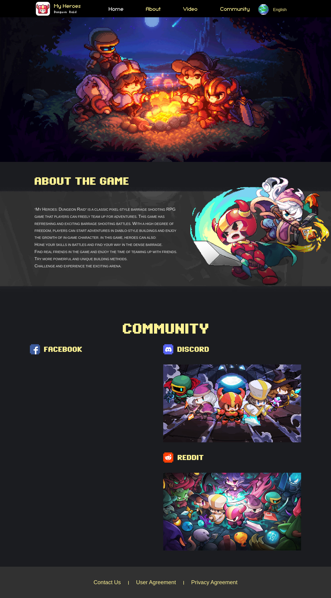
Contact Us (107, 582)
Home (127, 9)
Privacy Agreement (214, 582)
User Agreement (156, 582)
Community (239, 9)
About (164, 9)
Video (201, 9)
